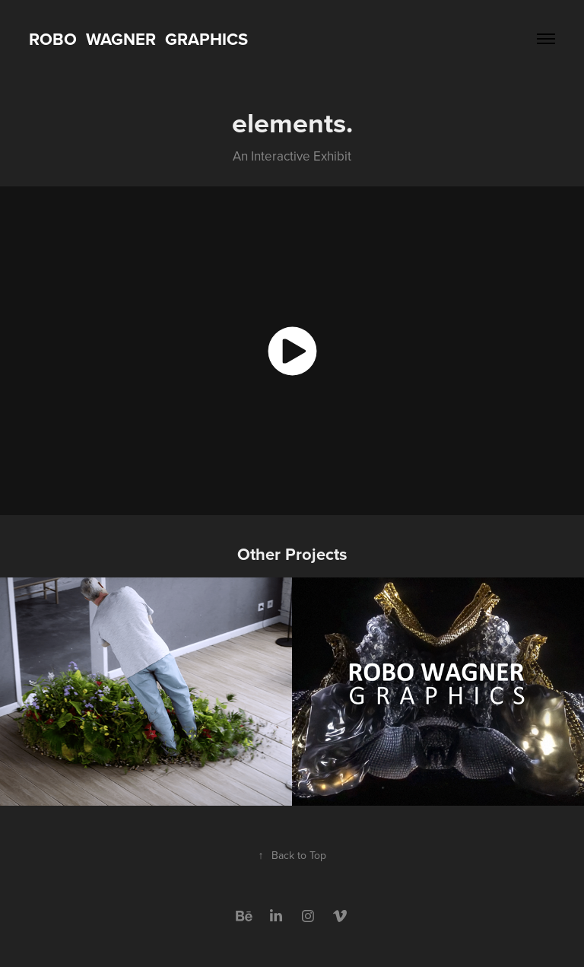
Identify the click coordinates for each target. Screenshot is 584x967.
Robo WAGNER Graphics (138, 39)
